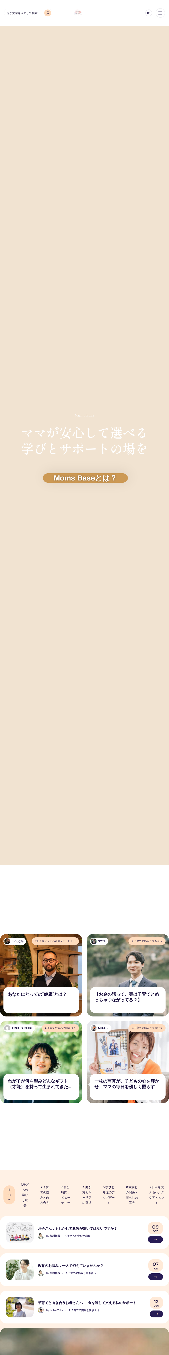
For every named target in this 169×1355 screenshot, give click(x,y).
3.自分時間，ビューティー (65, 1195)
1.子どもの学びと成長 (25, 1195)
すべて (9, 1195)
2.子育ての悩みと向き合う (44, 1195)
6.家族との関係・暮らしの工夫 (132, 1195)
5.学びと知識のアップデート (109, 1195)
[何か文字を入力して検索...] (28, 13)
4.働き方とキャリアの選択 (86, 1195)
